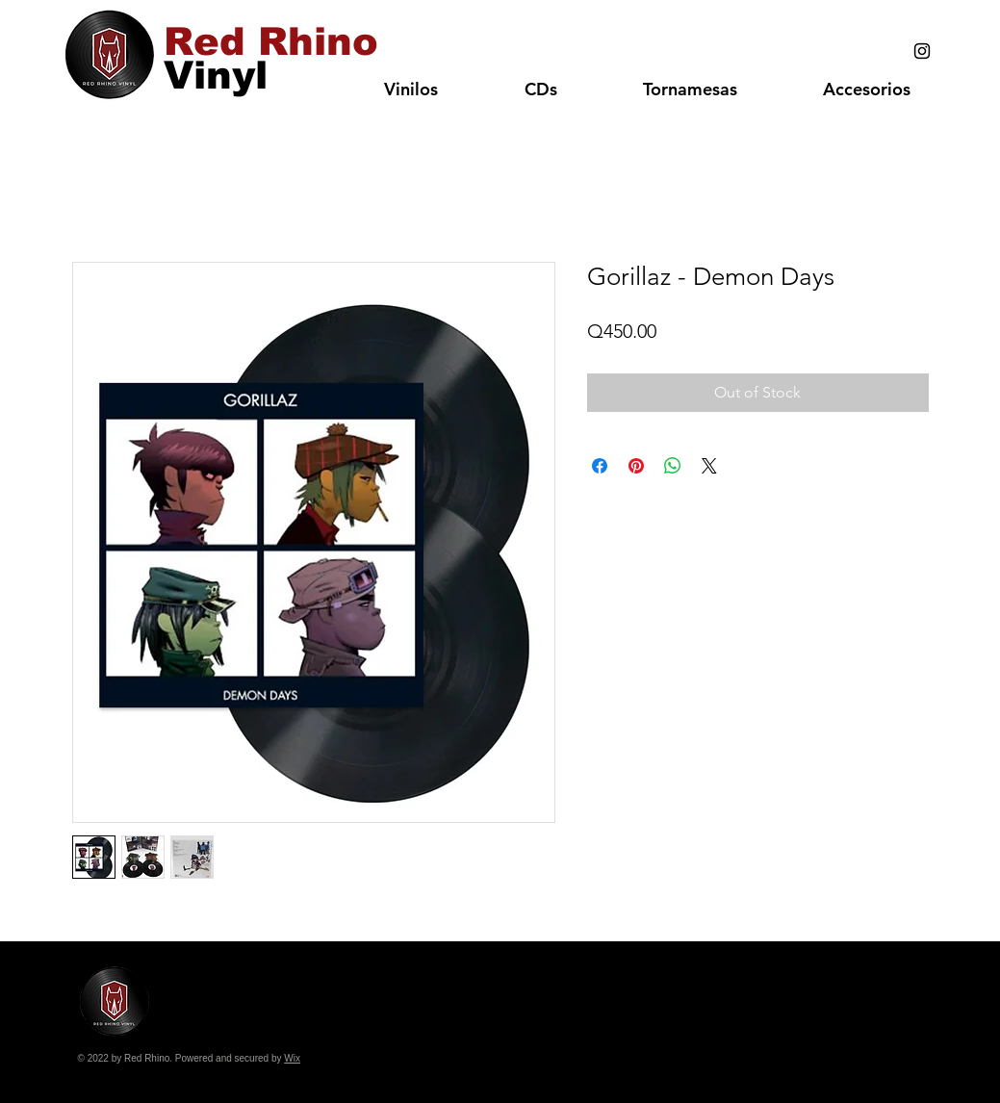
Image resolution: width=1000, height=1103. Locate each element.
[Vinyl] (216, 75)
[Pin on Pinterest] (636, 465)
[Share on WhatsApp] (672, 465)
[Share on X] (709, 465)
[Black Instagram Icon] (922, 51)
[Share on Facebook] (599, 465)
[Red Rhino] (271, 41)
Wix (292, 1058)
